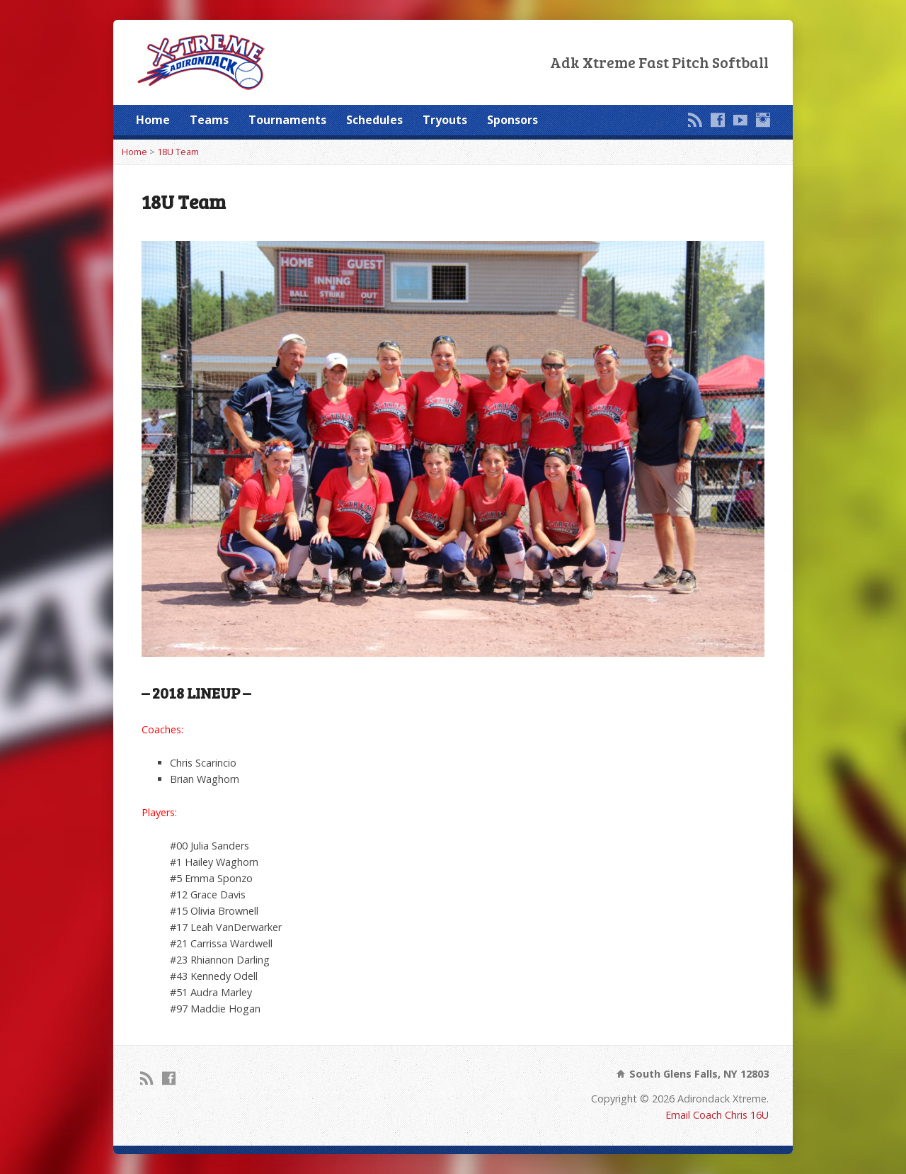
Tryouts (445, 120)
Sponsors (512, 120)
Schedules (374, 120)
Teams (209, 120)
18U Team (178, 151)
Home (153, 120)
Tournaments (287, 120)
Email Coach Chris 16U (717, 1115)
